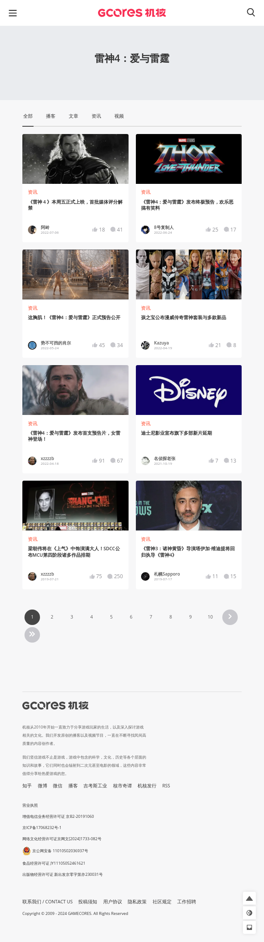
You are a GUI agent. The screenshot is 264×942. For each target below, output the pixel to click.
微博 (42, 786)
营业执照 (30, 805)
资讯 (32, 192)
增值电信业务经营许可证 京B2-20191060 (58, 816)
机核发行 (147, 786)
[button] (249, 898)
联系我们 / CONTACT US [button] (47, 902)
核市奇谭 (122, 786)
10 (210, 617)
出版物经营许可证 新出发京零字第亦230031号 (62, 874)
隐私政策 (137, 902)
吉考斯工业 (95, 786)
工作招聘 (186, 902)
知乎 (27, 786)
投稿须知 (87, 902)
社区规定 (162, 902)
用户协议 (112, 902)
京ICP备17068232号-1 (41, 827)
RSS (166, 786)
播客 (73, 786)
